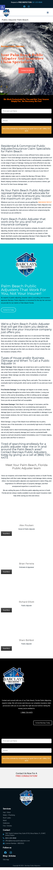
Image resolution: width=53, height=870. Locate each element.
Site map (6, 860)
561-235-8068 (37, 2)
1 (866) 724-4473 (27, 712)
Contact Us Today (8, 310)
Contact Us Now (26, 70)
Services (7, 809)
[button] (2, 7)
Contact (6, 830)
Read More (6, 533)
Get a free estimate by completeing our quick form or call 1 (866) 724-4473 (26, 130)
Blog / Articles (9, 856)
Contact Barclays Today (42, 723)
